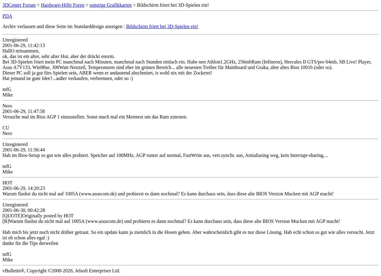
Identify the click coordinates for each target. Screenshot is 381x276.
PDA (7, 16)
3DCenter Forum (19, 5)
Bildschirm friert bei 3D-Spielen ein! (162, 26)
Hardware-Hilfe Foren (62, 5)
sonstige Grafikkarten (111, 5)
